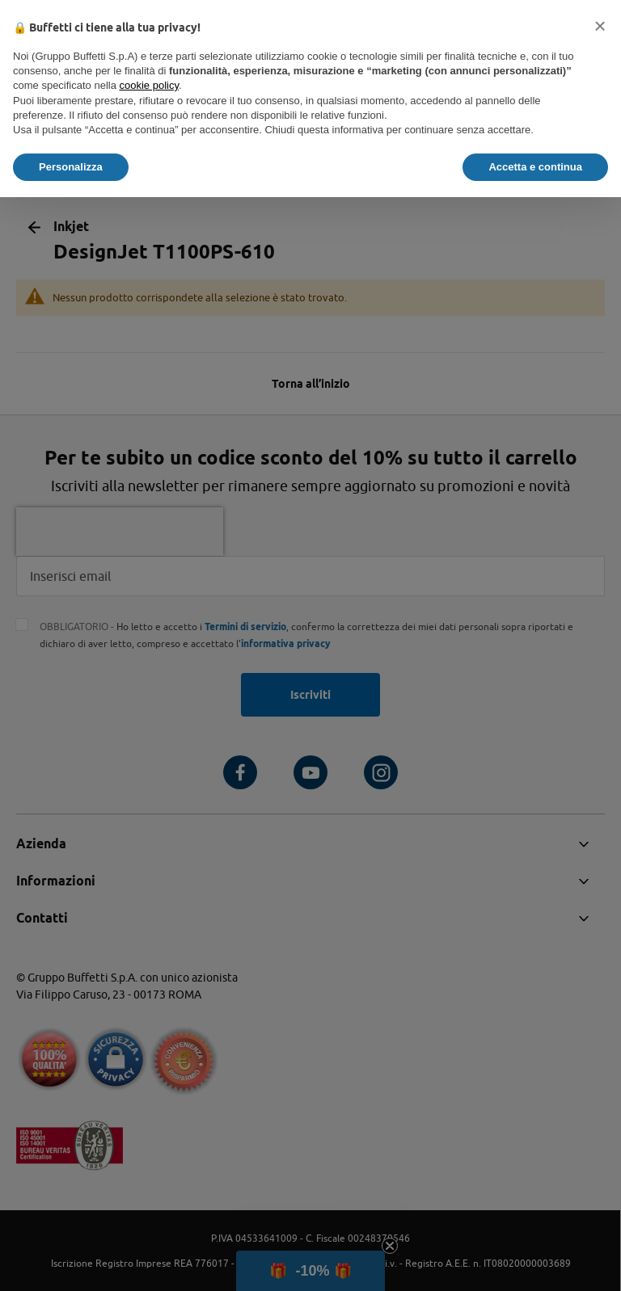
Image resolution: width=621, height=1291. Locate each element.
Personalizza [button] (71, 167)
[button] (600, 26)
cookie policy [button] (149, 85)
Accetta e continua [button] (535, 167)
